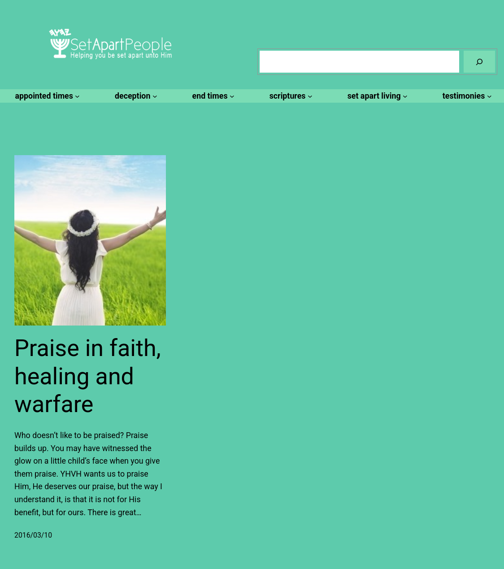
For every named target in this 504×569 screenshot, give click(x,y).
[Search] (479, 62)
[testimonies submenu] (466, 96)
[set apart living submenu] (376, 96)
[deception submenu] (134, 96)
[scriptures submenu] (290, 96)
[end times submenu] (212, 96)
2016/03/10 (33, 535)
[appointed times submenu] (46, 96)
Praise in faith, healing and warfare (87, 376)
